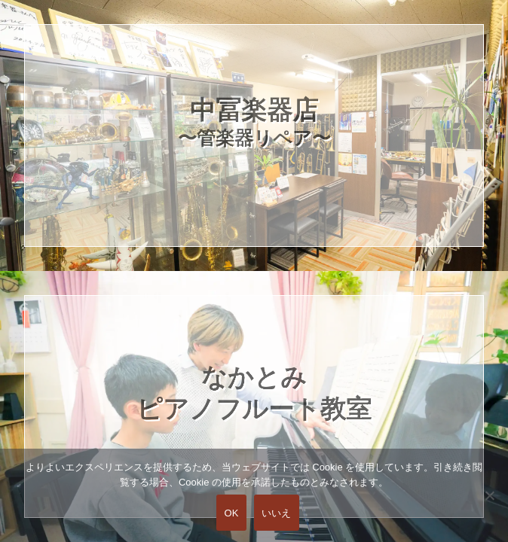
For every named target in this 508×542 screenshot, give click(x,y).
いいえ (277, 513)
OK (231, 513)
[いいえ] (489, 506)
